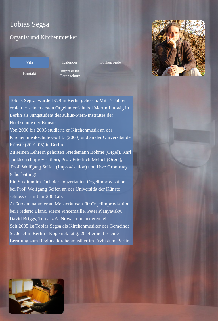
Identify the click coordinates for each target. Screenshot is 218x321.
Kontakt (29, 73)
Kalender (69, 62)
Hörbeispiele (110, 62)
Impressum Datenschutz (70, 73)
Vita (29, 62)
